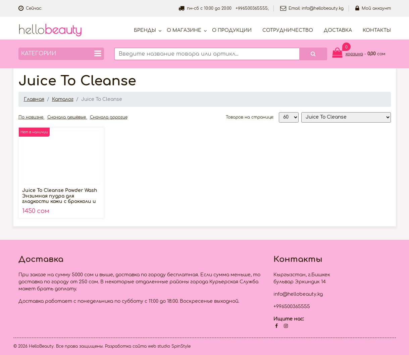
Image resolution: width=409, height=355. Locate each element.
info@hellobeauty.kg (323, 8)
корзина (354, 54)
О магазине (184, 30)
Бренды (145, 30)
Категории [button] (61, 53)
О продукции (232, 30)
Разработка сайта (126, 346)
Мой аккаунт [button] (373, 8)
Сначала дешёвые (67, 117)
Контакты (377, 30)
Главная (34, 99)
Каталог (62, 99)
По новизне (31, 117)
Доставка (338, 30)
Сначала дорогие (108, 117)
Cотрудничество (287, 30)
